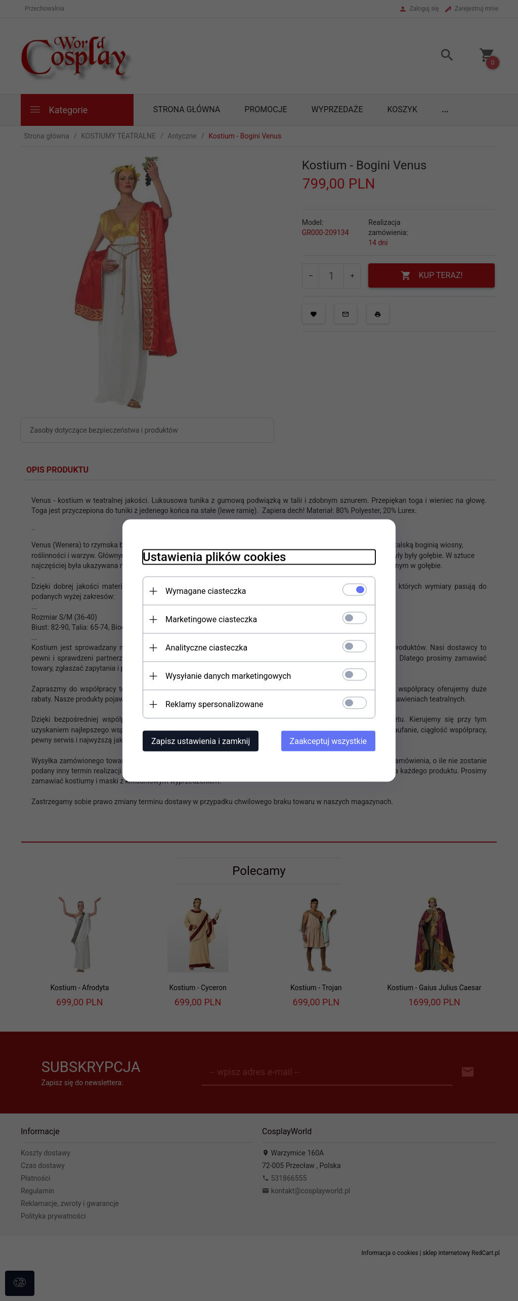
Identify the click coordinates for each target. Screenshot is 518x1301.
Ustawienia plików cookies (214, 557)
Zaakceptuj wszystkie (328, 741)
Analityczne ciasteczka (206, 648)
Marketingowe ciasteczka (211, 619)
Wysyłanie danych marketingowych (228, 676)
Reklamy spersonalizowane (214, 704)
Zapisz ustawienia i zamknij (200, 741)
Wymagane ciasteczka (205, 591)
